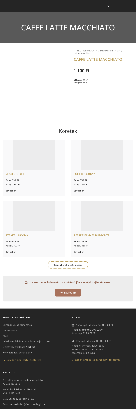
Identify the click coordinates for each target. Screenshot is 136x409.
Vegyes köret (15, 149)
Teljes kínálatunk (88, 51)
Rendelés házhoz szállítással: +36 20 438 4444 (19, 366)
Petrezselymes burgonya (91, 210)
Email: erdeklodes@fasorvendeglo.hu (24, 379)
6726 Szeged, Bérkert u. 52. (18, 374)
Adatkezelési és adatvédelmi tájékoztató (27, 316)
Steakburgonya (17, 210)
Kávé (118, 51)
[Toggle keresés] (108, 6)
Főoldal (77, 51)
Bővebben (11, 165)
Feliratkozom (68, 268)
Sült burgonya (84, 149)
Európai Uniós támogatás (17, 300)
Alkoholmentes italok (106, 51)
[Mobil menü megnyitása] (67, 6)
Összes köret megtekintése (68, 240)
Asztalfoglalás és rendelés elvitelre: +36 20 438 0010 (23, 357)
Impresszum (10, 305)
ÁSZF (6, 311)
